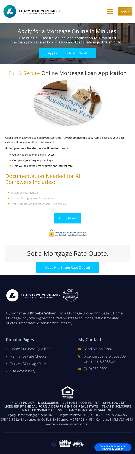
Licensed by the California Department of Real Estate (51, 406)
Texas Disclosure (116, 406)
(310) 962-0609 (95, 368)
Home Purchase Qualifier (30, 348)
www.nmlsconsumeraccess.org (67, 424)
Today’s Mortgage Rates (28, 363)
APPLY (125, 11)
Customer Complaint (81, 403)
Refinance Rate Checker (29, 356)
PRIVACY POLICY (21, 403)
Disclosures (48, 403)
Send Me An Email (98, 348)
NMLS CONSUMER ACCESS (42, 410)
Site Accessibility (22, 371)
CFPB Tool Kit (114, 403)
